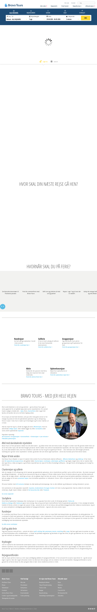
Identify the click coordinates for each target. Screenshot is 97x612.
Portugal (46, 488)
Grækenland (39, 488)
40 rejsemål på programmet (14, 461)
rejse (21, 411)
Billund (65, 459)
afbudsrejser (37, 427)
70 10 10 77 (91, 609)
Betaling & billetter (44, 582)
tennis (54, 531)
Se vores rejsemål (7, 494)
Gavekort (4, 590)
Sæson (54, 61)
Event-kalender (25, 593)
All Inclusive (6, 436)
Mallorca (60, 585)
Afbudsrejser (90, 6)
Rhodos (60, 587)
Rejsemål (54, 6)
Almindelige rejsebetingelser (46, 595)
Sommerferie (25, 436)
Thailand (46, 490)
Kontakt (73, 3)
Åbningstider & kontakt (8, 598)
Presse (3, 585)
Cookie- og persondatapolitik (9, 595)
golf (35, 531)
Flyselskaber (24, 585)
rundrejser (47, 461)
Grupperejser (15, 436)
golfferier (62, 461)
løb (44, 531)
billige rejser (13, 429)
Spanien (31, 488)
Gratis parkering (25, 595)
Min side (43, 6)
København (72, 459)
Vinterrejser (35, 436)
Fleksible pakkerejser (9, 438)
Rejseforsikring (43, 593)
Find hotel (65, 6)
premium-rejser (23, 478)
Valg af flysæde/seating (45, 585)
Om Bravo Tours (6, 582)
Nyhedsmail (5, 587)
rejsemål (20, 431)
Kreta (59, 582)
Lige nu (43, 61)
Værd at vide (42, 587)
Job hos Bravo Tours (7, 593)
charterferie (31, 411)
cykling (39, 531)
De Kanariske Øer (34, 490)
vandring (60, 531)
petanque (48, 531)
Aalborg (80, 459)
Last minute (44, 436)
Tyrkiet (52, 488)
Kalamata (19, 503)
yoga (67, 531)
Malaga (10, 503)
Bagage (41, 590)
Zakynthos (60, 595)
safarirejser (54, 461)
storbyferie (39, 429)
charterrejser (38, 461)
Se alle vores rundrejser (9, 524)
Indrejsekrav (24, 587)
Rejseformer (77, 6)
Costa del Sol (61, 590)
